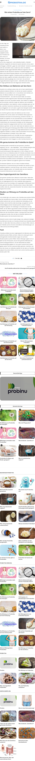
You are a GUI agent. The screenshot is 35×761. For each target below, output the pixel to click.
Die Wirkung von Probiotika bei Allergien (8, 423)
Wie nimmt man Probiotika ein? (27, 489)
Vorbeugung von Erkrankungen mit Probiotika (27, 596)
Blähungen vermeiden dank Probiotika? (7, 441)
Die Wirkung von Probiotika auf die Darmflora (27, 647)
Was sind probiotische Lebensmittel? (5, 523)
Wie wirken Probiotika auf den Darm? (26, 630)
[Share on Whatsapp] (19, 258)
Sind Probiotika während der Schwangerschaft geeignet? (26, 507)
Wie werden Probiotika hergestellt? (6, 540)
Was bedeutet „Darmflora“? (26, 440)
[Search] (34, 2)
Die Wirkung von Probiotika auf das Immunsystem (8, 630)
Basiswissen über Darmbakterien (23, 737)
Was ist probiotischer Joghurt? (26, 458)
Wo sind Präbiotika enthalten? (26, 684)
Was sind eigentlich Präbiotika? (8, 684)
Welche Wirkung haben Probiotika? (6, 647)
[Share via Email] (21, 258)
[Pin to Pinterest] (18, 258)
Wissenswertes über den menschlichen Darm (6, 754)
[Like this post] (13, 258)
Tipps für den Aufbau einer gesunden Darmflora (7, 720)
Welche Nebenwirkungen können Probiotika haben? (25, 579)
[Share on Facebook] (15, 258)
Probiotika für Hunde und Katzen (25, 557)
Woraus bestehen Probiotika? (26, 523)
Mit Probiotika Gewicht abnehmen (6, 490)
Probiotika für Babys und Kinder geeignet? (6, 459)
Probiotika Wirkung (11, 6)
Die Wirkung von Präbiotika (26, 668)
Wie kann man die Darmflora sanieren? (7, 737)
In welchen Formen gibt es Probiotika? (7, 557)
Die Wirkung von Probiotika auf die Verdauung (8, 613)
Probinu (17, 388)
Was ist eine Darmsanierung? (26, 704)
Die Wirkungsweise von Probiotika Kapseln (25, 613)
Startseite (2, 6)
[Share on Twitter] (16, 258)
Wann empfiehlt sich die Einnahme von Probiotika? (25, 540)
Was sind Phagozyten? (24, 422)
